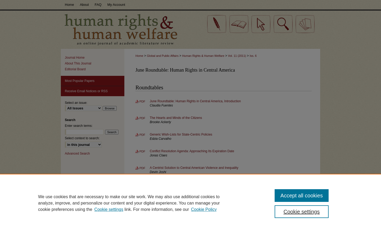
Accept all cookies (301, 195)
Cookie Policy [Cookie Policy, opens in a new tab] (204, 209)
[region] (190, 203)
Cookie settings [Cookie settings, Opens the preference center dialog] (302, 212)
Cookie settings (108, 209)
